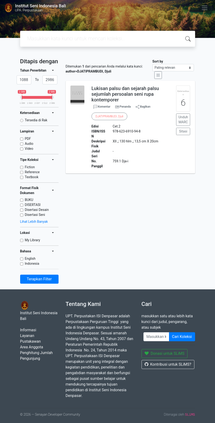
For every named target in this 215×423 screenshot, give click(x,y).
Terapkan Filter (39, 279)
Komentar (101, 107)
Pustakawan (30, 341)
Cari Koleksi (182, 336)
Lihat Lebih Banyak (34, 221)
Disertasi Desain (37, 210)
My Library (32, 240)
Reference (32, 172)
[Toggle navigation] (204, 8)
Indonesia (32, 263)
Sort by (157, 61)
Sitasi (183, 131)
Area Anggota (31, 347)
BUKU (29, 200)
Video (29, 148)
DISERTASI (33, 205)
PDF (28, 139)
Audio (29, 144)
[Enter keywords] (156, 336)
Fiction (30, 167)
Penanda (125, 106)
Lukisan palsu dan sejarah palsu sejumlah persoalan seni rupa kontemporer (125, 94)
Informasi (28, 330)
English (30, 258)
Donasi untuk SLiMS (165, 353)
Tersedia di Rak (36, 120)
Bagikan (143, 107)
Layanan (27, 335)
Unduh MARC (183, 119)
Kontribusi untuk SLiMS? (168, 364)
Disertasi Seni (35, 215)
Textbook (32, 177)
